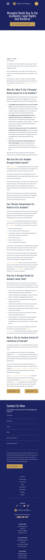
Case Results (22, 467)
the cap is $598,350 (19, 249)
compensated (11, 205)
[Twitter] (20, 486)
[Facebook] (17, 486)
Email (8, 412)
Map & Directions (22, 513)
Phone (8, 406)
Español (23, 472)
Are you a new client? (12, 418)
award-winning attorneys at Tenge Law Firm (20, 356)
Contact (23, 475)
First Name (9, 395)
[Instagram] (28, 486)
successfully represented (26, 360)
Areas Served (22, 462)
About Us (22, 457)
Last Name (9, 401)
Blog (22, 464)
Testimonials (22, 469)
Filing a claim (10, 201)
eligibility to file (13, 147)
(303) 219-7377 (22, 497)
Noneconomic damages (12, 243)
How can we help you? (12, 423)
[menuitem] (16, 554)
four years (15, 334)
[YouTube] (24, 486)
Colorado (16, 362)
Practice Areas (22, 459)
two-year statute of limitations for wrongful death (24, 348)
